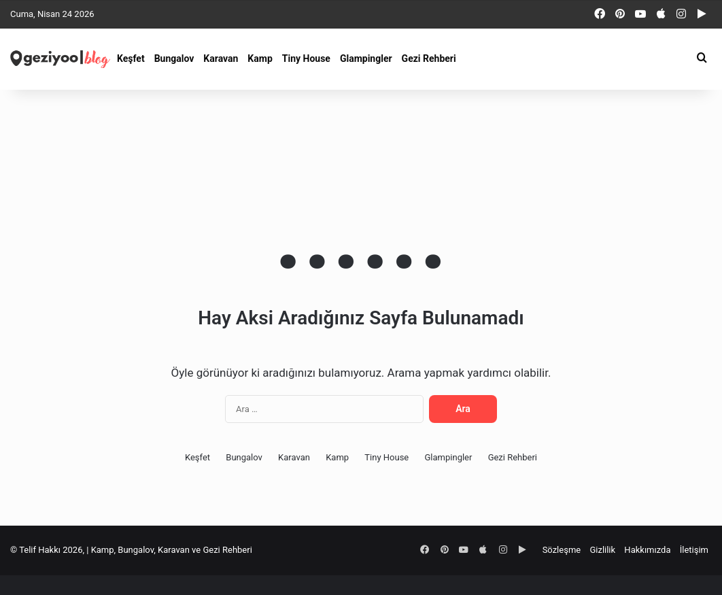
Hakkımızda (647, 550)
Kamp (259, 58)
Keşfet (131, 58)
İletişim (694, 550)
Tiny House (306, 58)
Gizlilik (602, 550)
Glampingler (366, 58)
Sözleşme (562, 550)
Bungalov (174, 58)
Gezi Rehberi (429, 58)
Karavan (220, 58)
